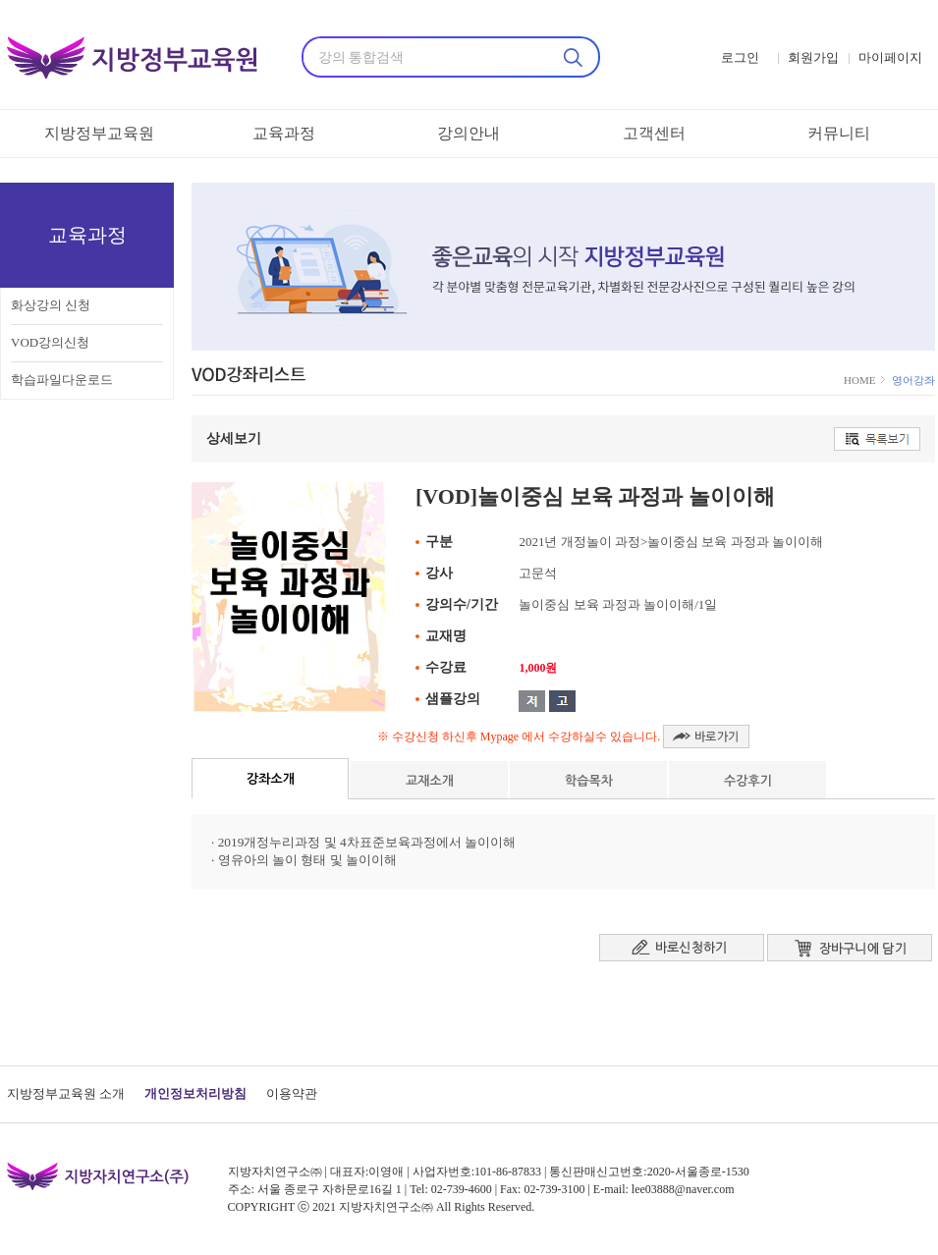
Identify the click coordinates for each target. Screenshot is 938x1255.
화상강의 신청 (50, 305)
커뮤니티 (838, 133)
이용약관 (291, 1093)
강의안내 (468, 133)
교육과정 (283, 133)
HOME (861, 380)
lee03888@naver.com (683, 1189)
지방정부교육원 (99, 133)
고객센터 (654, 133)
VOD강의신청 (50, 342)
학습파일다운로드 (62, 379)
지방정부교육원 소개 (66, 1093)
